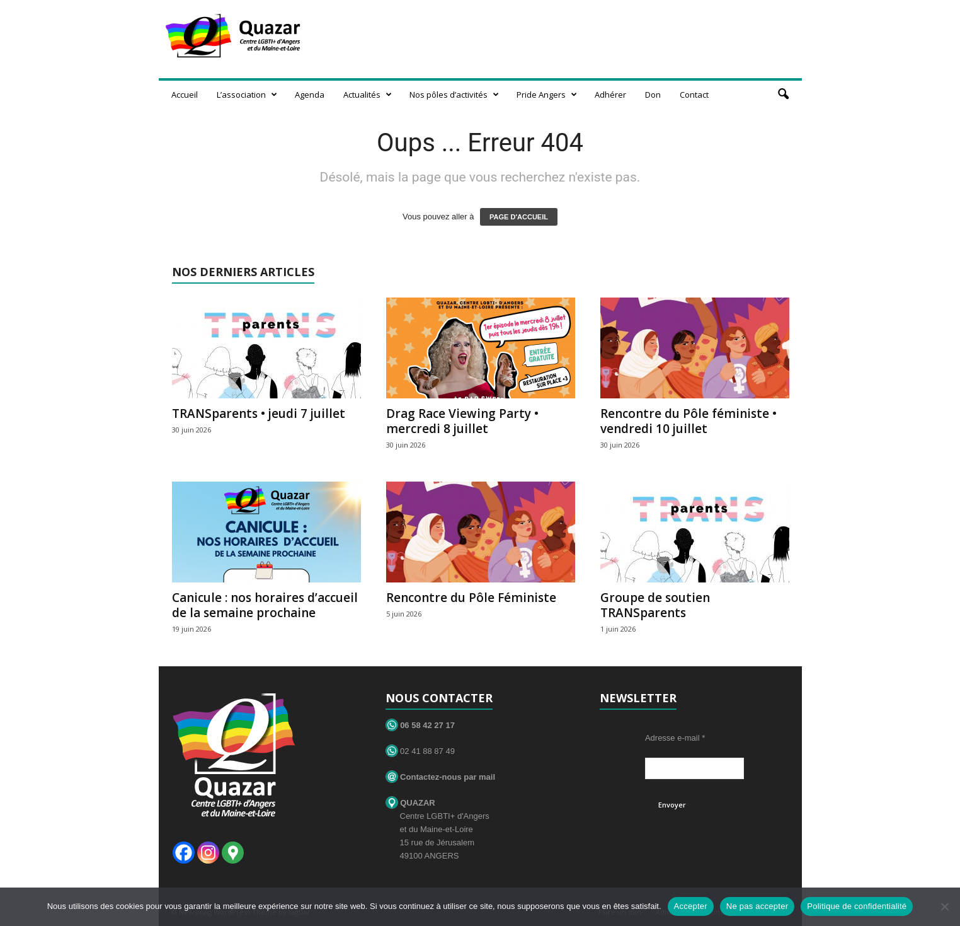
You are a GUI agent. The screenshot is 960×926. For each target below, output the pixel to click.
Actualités (367, 94)
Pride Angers (547, 94)
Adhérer (610, 94)
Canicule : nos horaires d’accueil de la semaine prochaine (265, 605)
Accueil (184, 94)
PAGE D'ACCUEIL (518, 217)
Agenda (309, 94)
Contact (694, 94)
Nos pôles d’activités (454, 94)
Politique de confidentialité (856, 906)
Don (653, 94)
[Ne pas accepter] (944, 906)
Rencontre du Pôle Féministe (471, 597)
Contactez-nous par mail (441, 777)
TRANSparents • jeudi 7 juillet (258, 413)
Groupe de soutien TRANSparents (655, 605)
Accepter (690, 906)
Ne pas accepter (757, 906)
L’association (247, 94)
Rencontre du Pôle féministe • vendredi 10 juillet (688, 421)
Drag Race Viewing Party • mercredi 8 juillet (462, 421)
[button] (783, 94)
